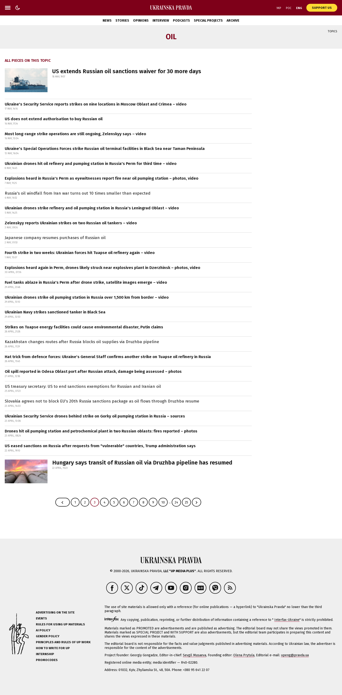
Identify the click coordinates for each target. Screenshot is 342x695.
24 (176, 502)
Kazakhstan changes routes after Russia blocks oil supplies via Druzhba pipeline (82, 341)
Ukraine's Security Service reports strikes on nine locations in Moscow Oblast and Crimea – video (95, 104)
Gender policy (47, 636)
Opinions (141, 21)
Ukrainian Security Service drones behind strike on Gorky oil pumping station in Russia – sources (95, 416)
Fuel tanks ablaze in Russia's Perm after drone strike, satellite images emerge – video (86, 282)
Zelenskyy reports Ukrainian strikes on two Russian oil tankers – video (71, 222)
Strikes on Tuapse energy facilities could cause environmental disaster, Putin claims (84, 327)
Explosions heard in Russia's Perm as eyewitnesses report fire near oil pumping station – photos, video (101, 178)
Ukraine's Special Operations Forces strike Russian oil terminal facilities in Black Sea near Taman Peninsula (105, 148)
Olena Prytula (243, 655)
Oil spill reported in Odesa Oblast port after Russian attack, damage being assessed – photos (93, 371)
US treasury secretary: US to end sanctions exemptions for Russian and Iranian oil (83, 386)
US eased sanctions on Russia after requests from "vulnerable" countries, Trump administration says (100, 445)
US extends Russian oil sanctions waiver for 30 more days (126, 71)
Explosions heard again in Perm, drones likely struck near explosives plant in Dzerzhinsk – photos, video (102, 267)
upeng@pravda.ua (295, 655)
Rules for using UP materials (60, 624)
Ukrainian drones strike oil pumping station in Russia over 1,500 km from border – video (87, 297)
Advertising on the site (55, 612)
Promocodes (47, 660)
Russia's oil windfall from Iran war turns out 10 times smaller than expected (77, 193)
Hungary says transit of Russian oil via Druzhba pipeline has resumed (142, 462)
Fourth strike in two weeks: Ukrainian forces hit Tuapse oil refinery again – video (80, 252)
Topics (332, 31)
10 (163, 502)
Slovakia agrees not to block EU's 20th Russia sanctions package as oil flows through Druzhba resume (102, 401)
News (107, 21)
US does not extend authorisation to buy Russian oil (54, 118)
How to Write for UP (53, 648)
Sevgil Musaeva (194, 655)
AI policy (43, 630)
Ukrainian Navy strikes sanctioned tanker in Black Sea (55, 312)
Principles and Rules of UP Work (63, 642)
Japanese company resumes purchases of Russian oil (55, 237)
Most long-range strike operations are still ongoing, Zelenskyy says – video (75, 133)
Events (41, 618)
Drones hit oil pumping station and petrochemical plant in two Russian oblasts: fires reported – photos (101, 431)
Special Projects (208, 21)
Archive (233, 21)
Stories (122, 21)
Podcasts (181, 21)
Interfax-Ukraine (286, 620)
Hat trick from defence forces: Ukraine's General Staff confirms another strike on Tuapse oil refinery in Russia (108, 356)
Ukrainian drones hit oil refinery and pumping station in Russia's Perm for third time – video (90, 163)
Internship (45, 654)
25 (186, 502)
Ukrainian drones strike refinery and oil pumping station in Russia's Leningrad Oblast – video (92, 208)
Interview (160, 21)
